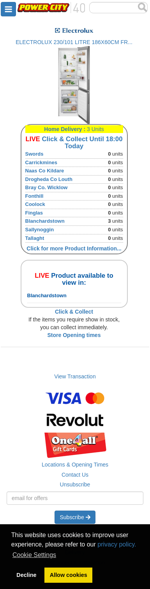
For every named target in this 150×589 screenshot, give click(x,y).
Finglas (34, 213)
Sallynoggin (39, 229)
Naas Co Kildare (44, 171)
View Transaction (74, 376)
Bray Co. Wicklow (46, 187)
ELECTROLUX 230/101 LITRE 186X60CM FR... (74, 42)
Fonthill (34, 196)
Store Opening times (74, 335)
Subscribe (75, 517)
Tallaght (34, 238)
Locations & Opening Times (75, 464)
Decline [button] (26, 575)
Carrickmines (41, 162)
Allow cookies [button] (68, 575)
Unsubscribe (75, 484)
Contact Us (75, 475)
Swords (34, 154)
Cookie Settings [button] (34, 555)
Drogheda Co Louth (48, 179)
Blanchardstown (45, 221)
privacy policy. (116, 544)
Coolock (35, 204)
